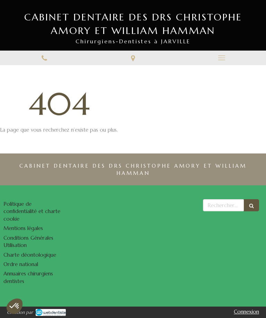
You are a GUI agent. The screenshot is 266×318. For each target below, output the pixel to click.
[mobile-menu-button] (221, 58)
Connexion (246, 311)
